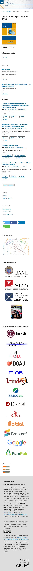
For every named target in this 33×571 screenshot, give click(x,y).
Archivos (9, 11)
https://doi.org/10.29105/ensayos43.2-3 (15, 147)
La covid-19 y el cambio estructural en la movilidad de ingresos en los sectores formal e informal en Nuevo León (15, 105)
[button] (6, 222)
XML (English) (20, 158)
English (5, 195)
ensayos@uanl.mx (8, 512)
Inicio (3, 11)
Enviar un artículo (8, 185)
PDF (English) (7, 155)
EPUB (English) (8, 158)
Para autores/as (7, 211)
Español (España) (7, 198)
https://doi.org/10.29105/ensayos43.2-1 (15, 109)
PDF (5, 57)
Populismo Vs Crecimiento (10, 145)
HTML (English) (21, 155)
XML (5, 119)
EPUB (22, 117)
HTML (13, 117)
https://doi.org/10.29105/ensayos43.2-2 (15, 128)
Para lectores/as (7, 209)
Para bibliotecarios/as (8, 214)
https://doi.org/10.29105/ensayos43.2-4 (15, 166)
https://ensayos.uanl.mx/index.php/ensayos (15, 514)
